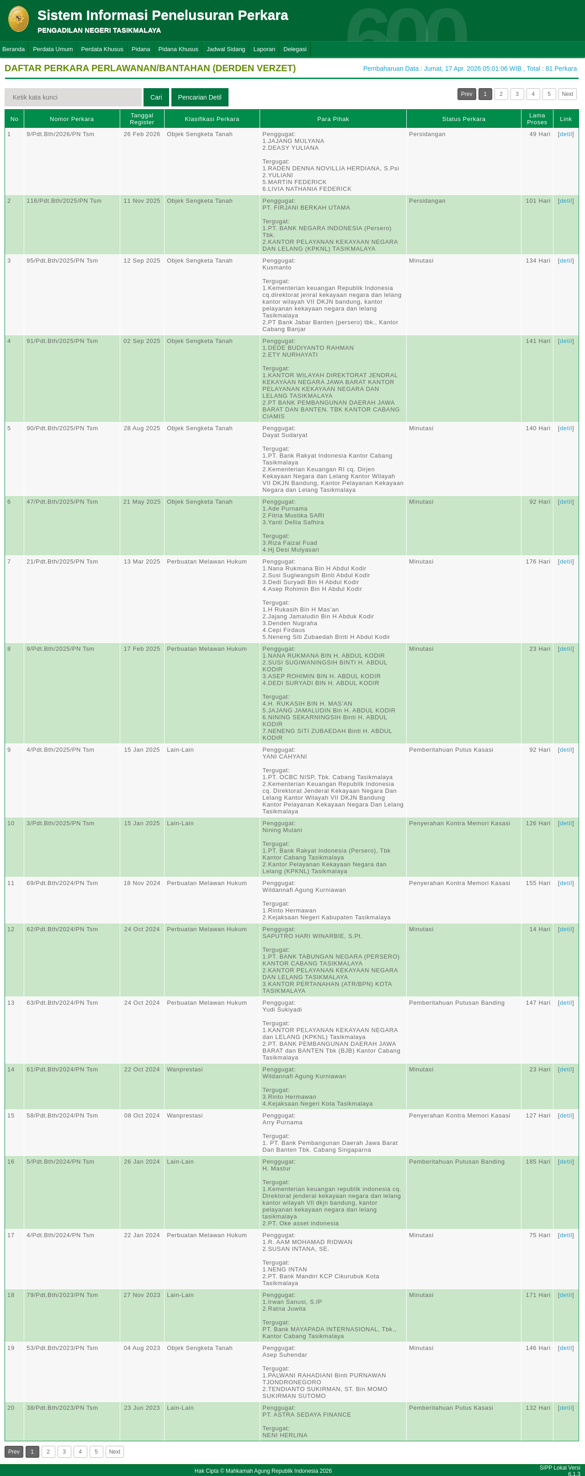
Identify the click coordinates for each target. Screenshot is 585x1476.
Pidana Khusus (178, 49)
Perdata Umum (53, 49)
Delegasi (295, 49)
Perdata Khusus (102, 49)
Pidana (141, 49)
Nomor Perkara (72, 119)
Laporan (265, 49)
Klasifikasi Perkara (212, 119)
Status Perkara (464, 119)
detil (566, 134)
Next (568, 94)
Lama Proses (537, 119)
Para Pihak (333, 119)
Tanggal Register (142, 119)
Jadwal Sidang (226, 49)
